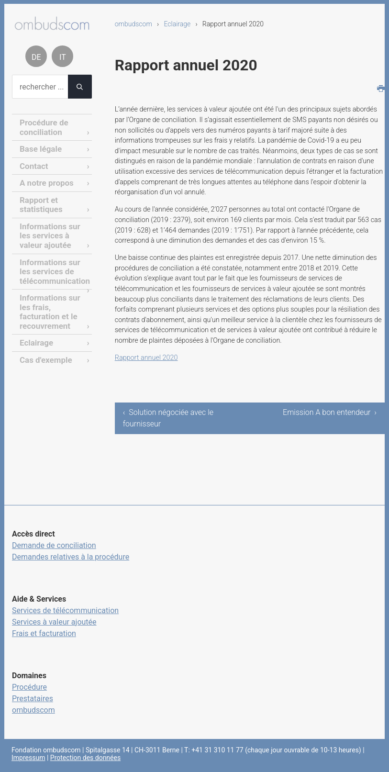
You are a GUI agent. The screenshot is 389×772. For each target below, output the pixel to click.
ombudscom (133, 24)
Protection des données (85, 757)
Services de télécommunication (65, 610)
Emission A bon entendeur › (333, 418)
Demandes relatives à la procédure (70, 556)
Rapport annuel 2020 (146, 358)
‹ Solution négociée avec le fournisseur (168, 418)
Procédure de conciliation (43, 126)
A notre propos (45, 180)
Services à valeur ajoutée (54, 622)
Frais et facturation (44, 633)
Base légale (39, 147)
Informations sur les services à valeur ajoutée (48, 231)
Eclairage (177, 24)
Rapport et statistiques (40, 201)
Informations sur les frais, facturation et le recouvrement (48, 303)
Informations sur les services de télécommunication (53, 265)
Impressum (28, 757)
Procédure (29, 687)
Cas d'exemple (44, 349)
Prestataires (32, 698)
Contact (33, 163)
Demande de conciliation (54, 545)
